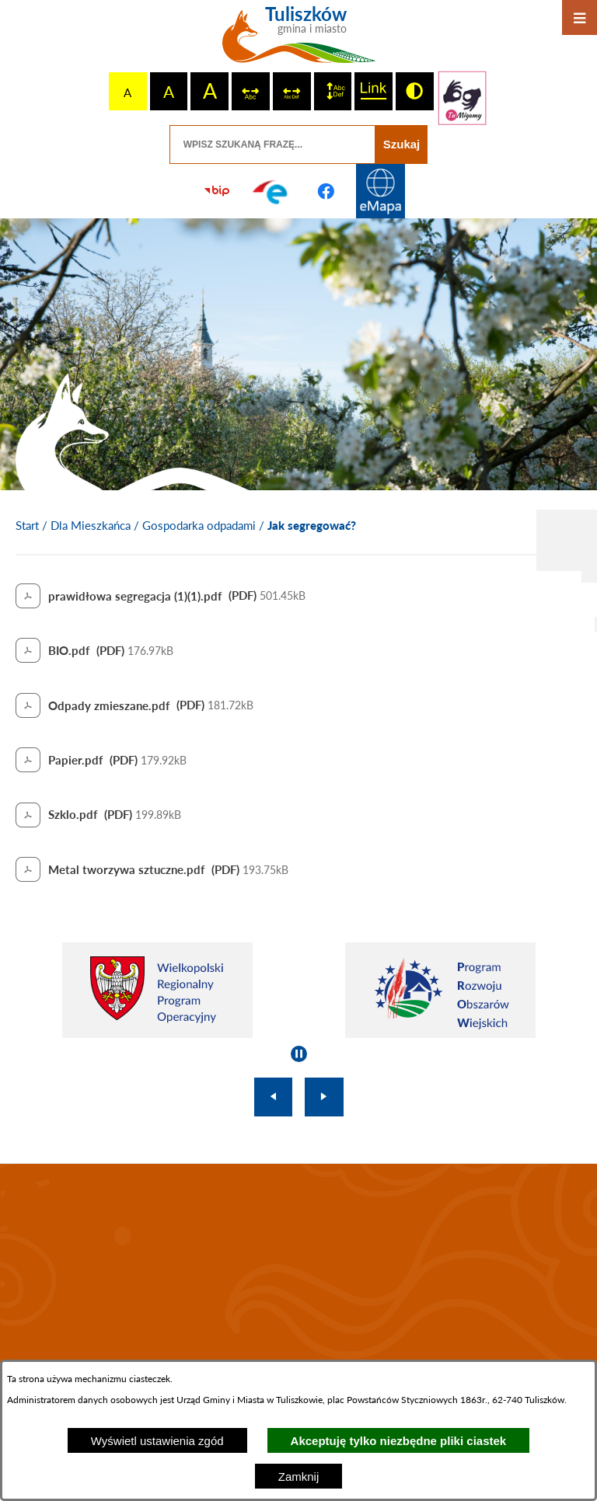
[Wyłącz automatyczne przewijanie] (299, 1054)
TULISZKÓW (298, 1268)
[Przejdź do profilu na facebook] (325, 191)
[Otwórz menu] (579, 17)
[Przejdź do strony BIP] (217, 191)
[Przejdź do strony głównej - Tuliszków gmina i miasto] (298, 40)
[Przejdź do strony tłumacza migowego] (462, 98)
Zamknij (298, 1476)
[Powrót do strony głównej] (27, 526)
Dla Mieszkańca (91, 525)
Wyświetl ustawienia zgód (157, 1440)
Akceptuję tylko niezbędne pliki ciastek (399, 1440)
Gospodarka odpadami (199, 525)
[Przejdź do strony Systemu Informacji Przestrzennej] (380, 191)
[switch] (251, 91)
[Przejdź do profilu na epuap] (271, 191)
